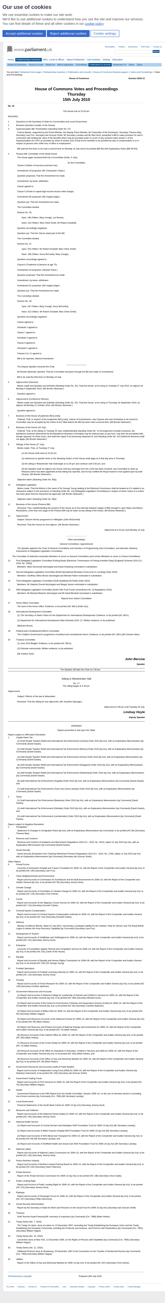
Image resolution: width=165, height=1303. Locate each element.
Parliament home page (30, 72)
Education (117, 59)
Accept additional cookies (24, 33)
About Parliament (76, 59)
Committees (81, 64)
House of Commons (17, 64)
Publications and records (79, 72)
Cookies (121, 47)
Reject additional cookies (68, 33)
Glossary (21, 1287)
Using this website (77, 1287)
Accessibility (110, 47)
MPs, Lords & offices (53, 59)
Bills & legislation (65, 64)
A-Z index (10, 1287)
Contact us (157, 47)
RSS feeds (145, 47)
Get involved (93, 59)
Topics (140, 64)
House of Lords (36, 64)
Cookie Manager (134, 1287)
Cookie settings (105, 33)
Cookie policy (118, 1287)
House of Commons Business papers (110, 72)
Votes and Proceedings (141, 72)
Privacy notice (104, 1287)
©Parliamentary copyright (20, 1276)
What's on (50, 64)
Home (11, 59)
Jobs (64, 1287)
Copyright (91, 1287)
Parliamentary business (28, 59)
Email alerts (133, 47)
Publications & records (100, 64)
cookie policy (94, 23)
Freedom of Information (49, 1287)
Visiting (106, 59)
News (131, 64)
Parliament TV (119, 64)
